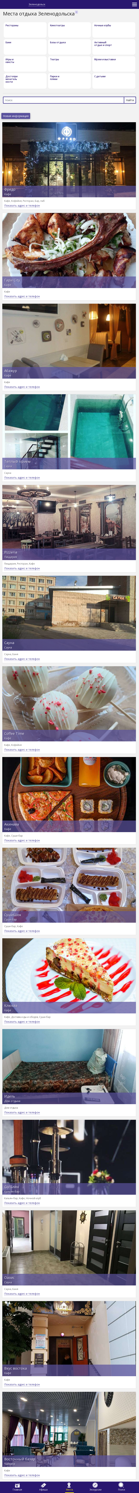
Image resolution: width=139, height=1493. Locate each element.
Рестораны (12, 25)
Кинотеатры (57, 25)
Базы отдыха (58, 42)
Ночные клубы (102, 25)
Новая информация (16, 116)
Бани (8, 42)
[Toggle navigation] (134, 4)
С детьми (100, 76)
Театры (54, 59)
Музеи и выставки (105, 59)
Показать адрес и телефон (22, 205)
